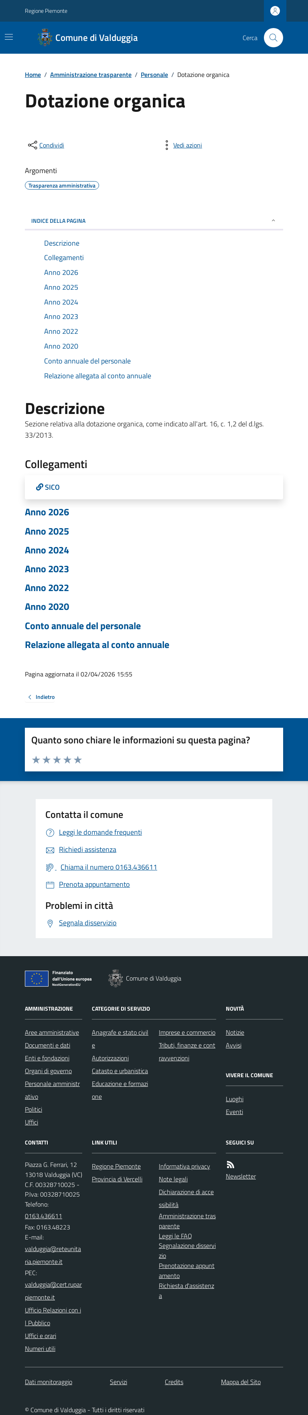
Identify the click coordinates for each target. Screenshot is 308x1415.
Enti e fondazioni (47, 1058)
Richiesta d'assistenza (186, 1290)
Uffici (31, 1122)
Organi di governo (48, 1071)
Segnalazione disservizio (187, 1250)
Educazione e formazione (120, 1090)
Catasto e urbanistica (120, 1071)
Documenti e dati (47, 1045)
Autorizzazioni (110, 1058)
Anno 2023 (47, 569)
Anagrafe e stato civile (120, 1038)
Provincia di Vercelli (117, 1179)
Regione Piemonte (46, 10)
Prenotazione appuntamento (187, 1270)
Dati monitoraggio (48, 1382)
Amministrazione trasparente (91, 74)
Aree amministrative (52, 1032)
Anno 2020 (47, 606)
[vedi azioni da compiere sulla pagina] (181, 145)
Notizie (235, 1032)
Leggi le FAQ (175, 1236)
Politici (33, 1109)
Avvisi (233, 1045)
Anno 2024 (47, 550)
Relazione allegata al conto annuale (97, 644)
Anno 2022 (47, 587)
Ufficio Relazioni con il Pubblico (53, 1316)
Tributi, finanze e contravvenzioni (187, 1051)
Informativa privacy (184, 1166)
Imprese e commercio (187, 1032)
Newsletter (241, 1176)
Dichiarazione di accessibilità (186, 1198)
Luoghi (234, 1099)
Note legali (173, 1179)
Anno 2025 (47, 531)
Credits (174, 1382)
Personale (154, 74)
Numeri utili (40, 1348)
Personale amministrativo (52, 1090)
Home (33, 74)
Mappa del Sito (241, 1382)
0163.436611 (43, 1216)
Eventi (234, 1111)
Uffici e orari (40, 1335)
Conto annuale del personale (83, 626)
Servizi (118, 1382)
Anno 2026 (47, 512)
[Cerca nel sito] (270, 37)
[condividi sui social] (45, 145)
